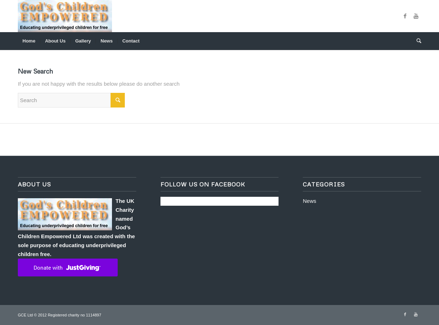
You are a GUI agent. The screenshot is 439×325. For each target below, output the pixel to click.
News (309, 201)
